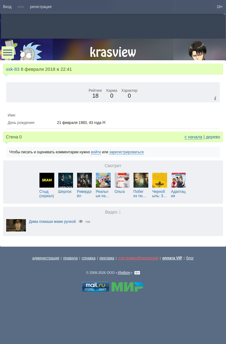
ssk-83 (12, 69)
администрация (46, 258)
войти (96, 152)
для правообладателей (138, 258)
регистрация (40, 7)
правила (70, 258)
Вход (7, 7)
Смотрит (113, 166)
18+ (220, 7)
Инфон (124, 272)
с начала (193, 136)
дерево (213, 136)
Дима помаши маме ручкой (52, 221)
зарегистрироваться (126, 152)
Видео (113, 212)
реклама (107, 258)
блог (190, 258)
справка (89, 258)
